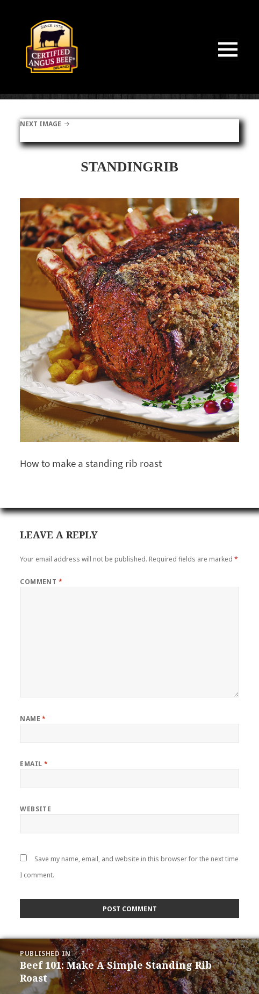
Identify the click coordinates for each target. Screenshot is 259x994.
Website (35, 808)
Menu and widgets (228, 60)
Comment (41, 581)
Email (34, 763)
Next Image (40, 123)
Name (33, 718)
